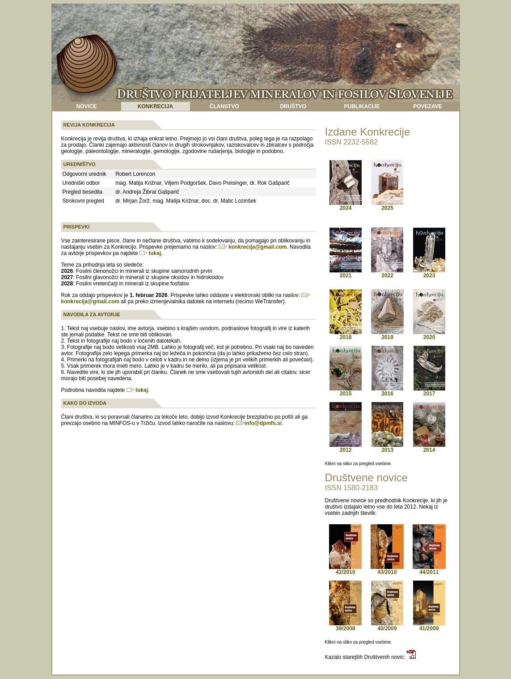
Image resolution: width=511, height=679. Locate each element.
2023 (429, 273)
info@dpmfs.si (263, 423)
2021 (346, 275)
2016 (387, 391)
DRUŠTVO (293, 106)
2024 (346, 208)
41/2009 (429, 626)
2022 (387, 273)
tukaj (150, 253)
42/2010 (345, 569)
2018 (345, 334)
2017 (429, 391)
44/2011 (429, 569)
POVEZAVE (427, 106)
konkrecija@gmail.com (253, 247)
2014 (429, 447)
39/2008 (345, 626)
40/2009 (387, 626)
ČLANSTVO (224, 106)
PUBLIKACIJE (362, 106)
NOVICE (86, 106)
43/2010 (387, 569)
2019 (387, 334)
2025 (387, 205)
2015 (345, 391)
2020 (429, 334)
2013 (387, 447)
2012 (345, 447)
